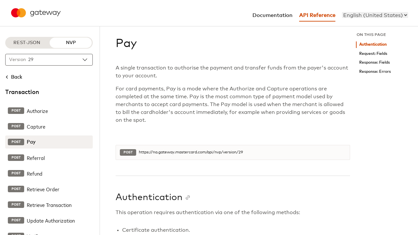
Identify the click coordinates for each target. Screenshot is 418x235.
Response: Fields (374, 62)
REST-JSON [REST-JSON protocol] (26, 42)
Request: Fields (373, 54)
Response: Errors (375, 72)
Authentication (373, 44)
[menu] (375, 15)
